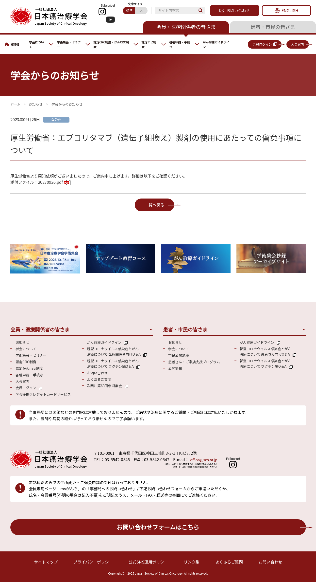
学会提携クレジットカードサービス (43, 394)
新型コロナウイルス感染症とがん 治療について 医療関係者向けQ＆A (114, 351)
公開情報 (175, 368)
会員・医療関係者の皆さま (186, 26)
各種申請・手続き (179, 44)
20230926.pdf (50, 182)
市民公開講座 (178, 355)
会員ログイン (262, 44)
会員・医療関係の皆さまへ (14, 44)
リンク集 (192, 562)
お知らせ (36, 104)
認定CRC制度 (26, 361)
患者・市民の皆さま (273, 26)
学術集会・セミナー (69, 44)
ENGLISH (290, 10)
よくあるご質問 (99, 379)
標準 (129, 10)
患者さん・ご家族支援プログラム (194, 361)
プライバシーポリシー (93, 562)
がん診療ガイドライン (216, 44)
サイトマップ (46, 562)
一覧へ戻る (154, 205)
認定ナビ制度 (148, 44)
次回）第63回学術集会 (104, 385)
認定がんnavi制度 (29, 368)
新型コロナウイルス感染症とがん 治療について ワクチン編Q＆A (113, 363)
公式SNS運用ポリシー (148, 562)
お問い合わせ (238, 10)
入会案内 (297, 44)
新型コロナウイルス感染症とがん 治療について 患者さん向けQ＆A (265, 351)
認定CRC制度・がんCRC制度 (111, 44)
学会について (36, 44)
